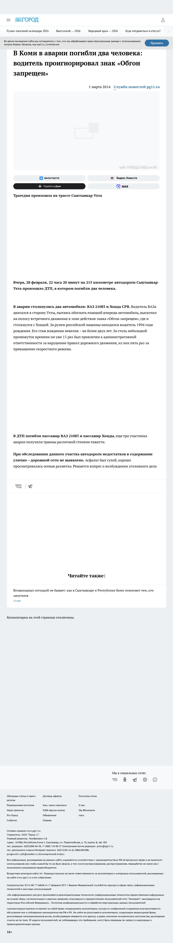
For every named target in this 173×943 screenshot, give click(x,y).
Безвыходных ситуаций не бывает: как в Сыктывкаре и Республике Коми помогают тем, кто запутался (86, 595)
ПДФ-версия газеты (54, 810)
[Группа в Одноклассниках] (125, 780)
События (12, 820)
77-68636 (39, 885)
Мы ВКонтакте (87, 810)
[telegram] (31, 486)
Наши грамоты (15, 810)
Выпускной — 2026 (68, 31)
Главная (47, 820)
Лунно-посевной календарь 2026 (27, 31)
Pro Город (12, 815)
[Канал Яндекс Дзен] (49, 186)
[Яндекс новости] (124, 178)
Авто (81, 815)
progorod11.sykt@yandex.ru (22, 854)
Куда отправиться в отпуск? (142, 31)
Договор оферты (52, 796)
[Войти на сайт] (163, 20)
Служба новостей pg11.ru (137, 86)
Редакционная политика (20, 805)
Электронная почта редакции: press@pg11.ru (87, 846)
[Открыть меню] (8, 20)
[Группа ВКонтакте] (49, 178)
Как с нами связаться (55, 805)
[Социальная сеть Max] (124, 186)
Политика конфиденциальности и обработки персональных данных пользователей (98, 902)
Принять (157, 43)
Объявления (49, 815)
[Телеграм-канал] (135, 780)
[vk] (18, 486)
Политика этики (88, 796)
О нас (82, 805)
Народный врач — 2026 (103, 31)
